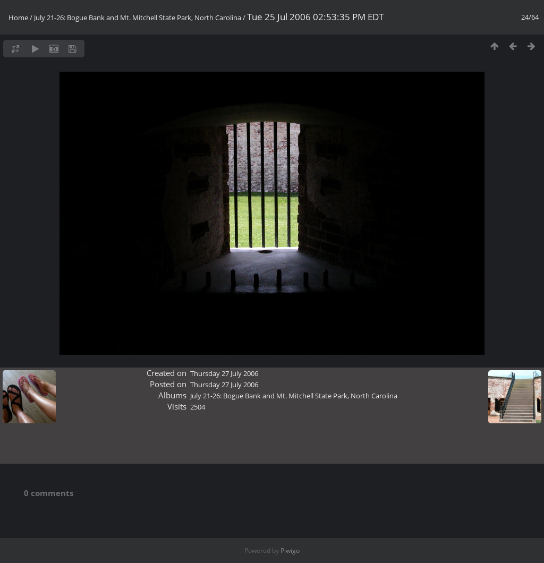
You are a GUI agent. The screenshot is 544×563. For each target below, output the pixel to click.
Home (18, 17)
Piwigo (290, 550)
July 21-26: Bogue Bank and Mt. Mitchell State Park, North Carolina (137, 17)
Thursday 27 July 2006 (224, 373)
